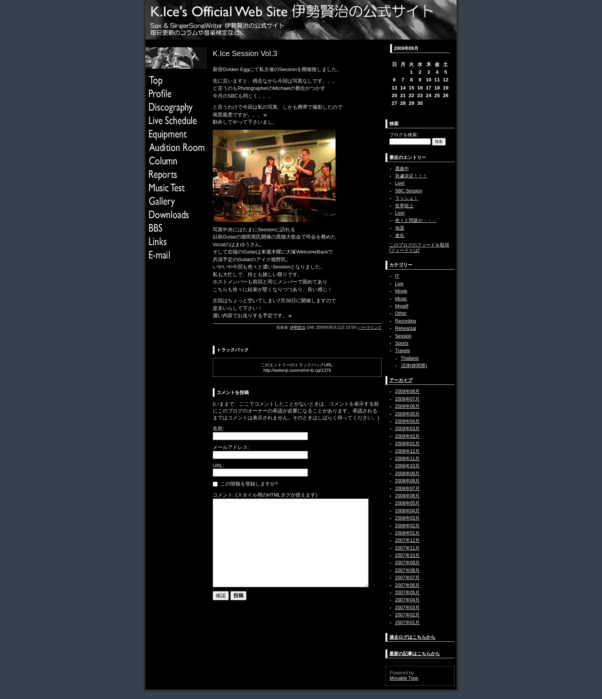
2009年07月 (407, 399)
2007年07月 (407, 577)
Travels (402, 350)
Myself (401, 306)
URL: (218, 466)
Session (403, 336)
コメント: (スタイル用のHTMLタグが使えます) (265, 495)
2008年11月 (407, 458)
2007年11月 (407, 548)
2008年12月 (407, 451)
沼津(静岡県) (414, 365)
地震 (399, 228)
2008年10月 (407, 466)
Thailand (409, 358)
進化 (399, 235)
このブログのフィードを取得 (419, 245)
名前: (218, 428)
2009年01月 (407, 443)
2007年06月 (407, 585)
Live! (400, 183)
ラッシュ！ (406, 198)
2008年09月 (407, 473)
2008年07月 (407, 488)
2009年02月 (407, 436)
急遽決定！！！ (411, 176)
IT (397, 276)
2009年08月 (407, 391)
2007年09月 (407, 562)
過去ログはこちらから (412, 637)
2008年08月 (407, 481)
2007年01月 (407, 622)
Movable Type (404, 678)
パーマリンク (370, 327)
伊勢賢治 (297, 327)
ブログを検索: (403, 134)
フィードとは (404, 250)
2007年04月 (407, 600)
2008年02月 (407, 525)
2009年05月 (407, 414)
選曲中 (402, 168)
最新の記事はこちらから (414, 653)
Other (401, 313)
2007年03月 (407, 607)
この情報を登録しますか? (245, 484)
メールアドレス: (231, 447)
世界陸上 (404, 206)
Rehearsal (405, 328)
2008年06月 (407, 496)
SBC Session (408, 191)
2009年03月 (407, 428)
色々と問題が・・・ (416, 220)
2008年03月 (407, 518)
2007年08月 (407, 570)
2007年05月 (407, 592)
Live (399, 284)
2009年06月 (407, 406)
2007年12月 (407, 540)
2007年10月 (407, 555)
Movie (401, 291)
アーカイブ (400, 380)
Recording (405, 321)
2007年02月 (407, 615)
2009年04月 (407, 421)
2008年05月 (407, 503)
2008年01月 (407, 533)
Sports (401, 343)
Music (401, 298)
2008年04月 (407, 510)
